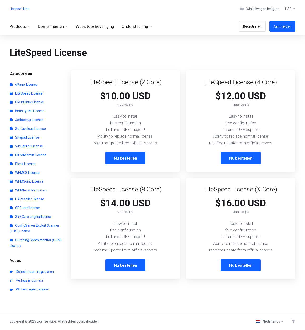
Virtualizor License (26, 146)
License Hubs (19, 9)
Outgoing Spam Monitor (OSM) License (36, 243)
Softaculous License (28, 128)
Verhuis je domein (26, 280)
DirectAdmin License (28, 155)
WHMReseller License (28, 190)
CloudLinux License (27, 102)
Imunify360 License (27, 111)
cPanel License (24, 84)
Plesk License (23, 164)
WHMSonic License (27, 181)
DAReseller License (27, 199)
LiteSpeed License (26, 93)
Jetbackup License (26, 120)
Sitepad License (24, 137)
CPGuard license (25, 208)
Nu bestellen (125, 158)
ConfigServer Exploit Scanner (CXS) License (34, 228)
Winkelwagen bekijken (29, 289)
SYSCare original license (31, 217)
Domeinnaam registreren (32, 272)
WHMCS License (25, 173)
